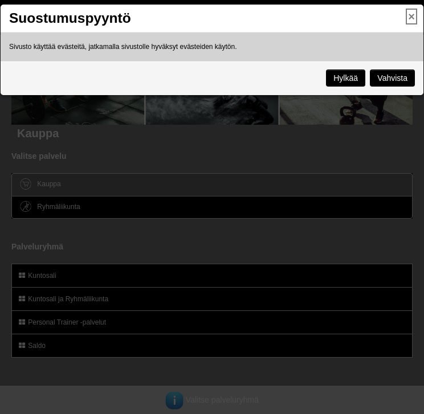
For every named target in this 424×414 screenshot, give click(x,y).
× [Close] (411, 16)
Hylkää (345, 78)
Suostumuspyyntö (70, 18)
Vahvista (392, 78)
